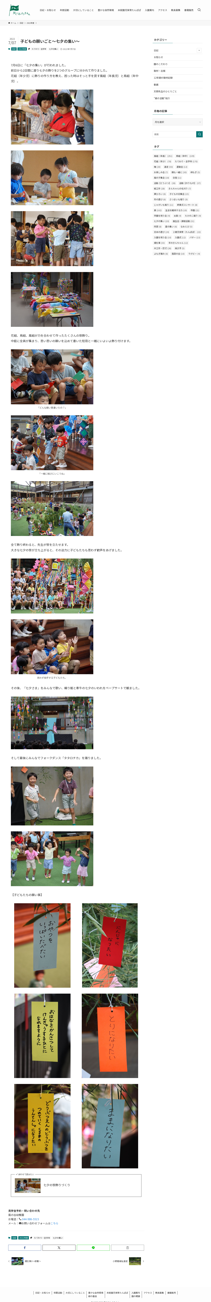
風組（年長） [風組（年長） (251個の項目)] (163, 155)
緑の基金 (92, 1296)
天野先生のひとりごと (165, 91)
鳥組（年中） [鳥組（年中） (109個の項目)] (185, 155)
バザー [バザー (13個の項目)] (194, 237)
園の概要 (136, 1296)
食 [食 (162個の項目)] (158, 210)
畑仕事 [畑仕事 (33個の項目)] (159, 242)
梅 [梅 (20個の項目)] (157, 166)
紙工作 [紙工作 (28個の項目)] (159, 188)
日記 (14, 49)
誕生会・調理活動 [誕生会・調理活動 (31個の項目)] (183, 221)
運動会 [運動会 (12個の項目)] (182, 166)
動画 (156, 84)
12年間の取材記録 (163, 77)
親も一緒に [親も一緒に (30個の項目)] (179, 172)
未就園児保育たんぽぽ (117, 1292)
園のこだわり (161, 64)
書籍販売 (171, 1292)
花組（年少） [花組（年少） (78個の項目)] (162, 161)
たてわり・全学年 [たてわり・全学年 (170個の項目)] (186, 161)
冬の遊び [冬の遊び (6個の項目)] (160, 199)
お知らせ (158, 57)
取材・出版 (159, 70)
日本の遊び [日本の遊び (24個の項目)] (161, 232)
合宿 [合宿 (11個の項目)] (177, 177)
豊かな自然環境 (95, 1292)
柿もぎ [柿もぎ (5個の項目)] (195, 172)
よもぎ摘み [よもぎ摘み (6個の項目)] (161, 253)
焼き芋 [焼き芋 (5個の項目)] (179, 248)
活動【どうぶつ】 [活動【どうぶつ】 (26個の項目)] (164, 183)
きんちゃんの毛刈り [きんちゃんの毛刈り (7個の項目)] (179, 188)
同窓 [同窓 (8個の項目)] (157, 226)
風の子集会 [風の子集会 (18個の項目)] (161, 177)
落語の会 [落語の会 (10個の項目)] (178, 253)
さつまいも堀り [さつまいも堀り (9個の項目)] (178, 199)
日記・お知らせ (42, 1292)
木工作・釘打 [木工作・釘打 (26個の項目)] (162, 248)
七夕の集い (53, 49)
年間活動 (58, 1292)
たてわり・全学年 (39, 49)
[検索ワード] (178, 134)
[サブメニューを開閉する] (199, 50)
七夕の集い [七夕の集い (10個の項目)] (161, 221)
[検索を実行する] (199, 134)
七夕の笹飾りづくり (57, 1185)
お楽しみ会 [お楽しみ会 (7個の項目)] (161, 172)
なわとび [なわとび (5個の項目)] (186, 226)
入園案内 (135, 1292)
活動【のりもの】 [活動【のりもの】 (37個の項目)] (190, 183)
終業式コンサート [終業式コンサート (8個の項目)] (187, 204)
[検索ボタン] (199, 10)
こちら (54, 1223)
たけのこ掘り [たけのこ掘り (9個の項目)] (193, 215)
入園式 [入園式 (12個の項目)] (180, 237)
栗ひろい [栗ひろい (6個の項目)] (160, 193)
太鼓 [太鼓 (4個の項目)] (177, 215)
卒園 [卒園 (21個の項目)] (195, 210)
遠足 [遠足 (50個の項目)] (168, 166)
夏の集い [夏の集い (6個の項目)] (171, 226)
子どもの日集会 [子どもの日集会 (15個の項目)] (179, 193)
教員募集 (159, 1292)
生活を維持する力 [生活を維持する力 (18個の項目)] (176, 210)
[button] (24, 1248)
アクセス (148, 1292)
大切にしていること (75, 1292)
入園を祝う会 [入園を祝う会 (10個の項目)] (162, 237)
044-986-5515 (30, 1219)
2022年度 (22, 49)
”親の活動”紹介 (162, 98)
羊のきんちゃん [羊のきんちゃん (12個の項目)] (178, 242)
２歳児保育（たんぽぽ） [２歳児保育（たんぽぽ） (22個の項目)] (187, 232)
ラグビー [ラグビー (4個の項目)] (194, 253)
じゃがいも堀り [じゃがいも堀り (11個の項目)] (163, 204)
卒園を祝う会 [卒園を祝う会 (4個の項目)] (162, 215)
